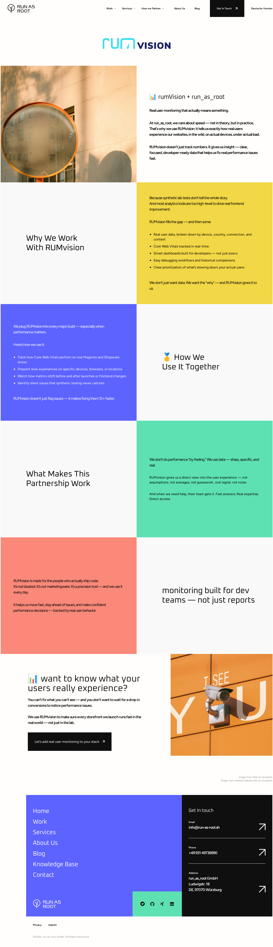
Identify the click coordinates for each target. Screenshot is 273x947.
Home (41, 811)
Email (192, 822)
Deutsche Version (262, 8)
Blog (197, 8)
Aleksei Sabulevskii (246, 780)
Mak (255, 777)
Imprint (52, 924)
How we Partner (152, 8)
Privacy (37, 924)
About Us (179, 8)
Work (111, 8)
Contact (43, 875)
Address (193, 873)
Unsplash (267, 777)
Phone (192, 847)
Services (129, 8)
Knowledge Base (55, 864)
